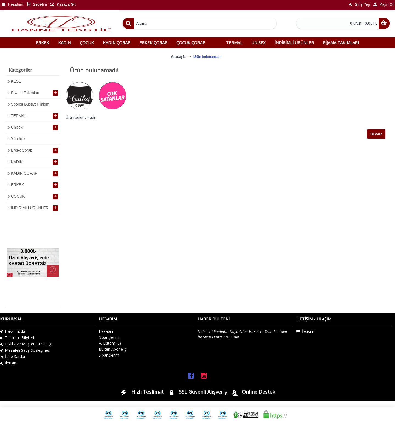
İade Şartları (13, 356)
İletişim (9, 363)
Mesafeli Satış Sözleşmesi (25, 350)
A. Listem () (110, 343)
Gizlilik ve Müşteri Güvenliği (26, 344)
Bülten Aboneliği (113, 349)
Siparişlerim (109, 337)
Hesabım (106, 331)
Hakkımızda (12, 331)
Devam (376, 134)
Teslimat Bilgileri (17, 337)
